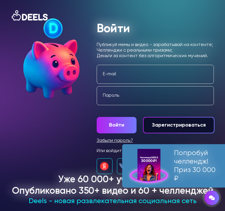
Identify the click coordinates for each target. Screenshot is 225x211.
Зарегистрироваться (179, 125)
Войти (116, 125)
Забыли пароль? (115, 140)
